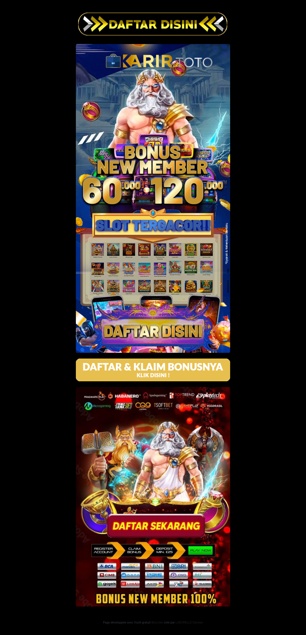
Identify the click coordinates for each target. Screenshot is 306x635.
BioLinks (157, 622)
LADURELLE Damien (189, 622)
